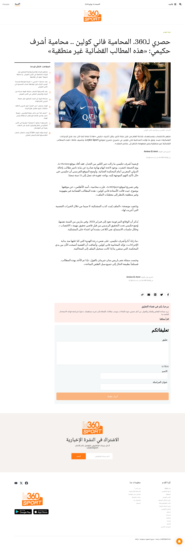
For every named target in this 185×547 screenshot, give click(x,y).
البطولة (168, 494)
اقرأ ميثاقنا (164, 319)
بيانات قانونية (136, 497)
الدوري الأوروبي (166, 509)
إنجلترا (169, 512)
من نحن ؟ (137, 488)
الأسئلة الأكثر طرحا (135, 491)
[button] (179, 541)
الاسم (164, 371)
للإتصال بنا (137, 500)
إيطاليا (168, 518)
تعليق (164, 339)
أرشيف (138, 503)
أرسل (79, 456)
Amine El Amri (151, 151)
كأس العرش (167, 497)
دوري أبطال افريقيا (165, 500)
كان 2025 (168, 488)
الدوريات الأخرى (166, 527)
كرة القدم (167, 32)
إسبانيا (168, 515)
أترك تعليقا (113, 396)
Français (6, 4)
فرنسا (169, 521)
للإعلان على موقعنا (134, 494)
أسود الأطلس (166, 491)
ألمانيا (169, 524)
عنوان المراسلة (160, 382)
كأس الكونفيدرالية (165, 503)
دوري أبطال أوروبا (165, 506)
